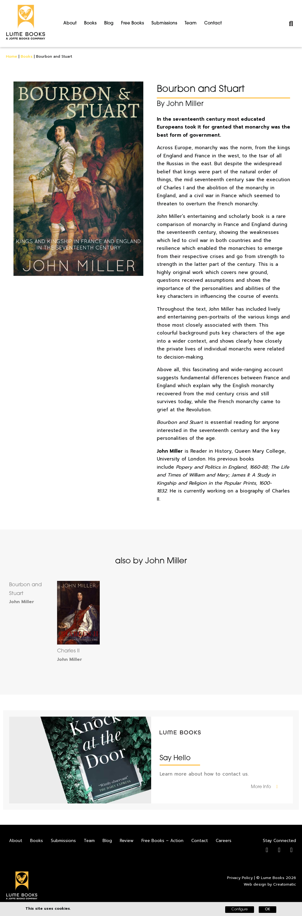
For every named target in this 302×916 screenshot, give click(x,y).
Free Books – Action (162, 841)
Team (191, 23)
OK (267, 909)
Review (127, 841)
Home (11, 56)
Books (90, 23)
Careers (223, 841)
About (70, 23)
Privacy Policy (240, 878)
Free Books (132, 23)
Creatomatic (284, 884)
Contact (213, 23)
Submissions (164, 23)
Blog (109, 23)
